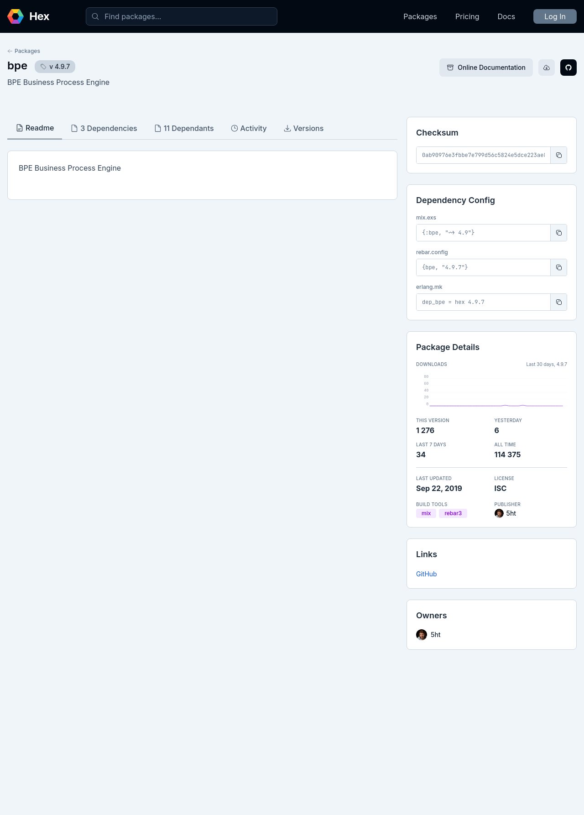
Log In (555, 16)
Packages (420, 16)
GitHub (426, 574)
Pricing (467, 16)
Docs (507, 16)
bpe (17, 65)
